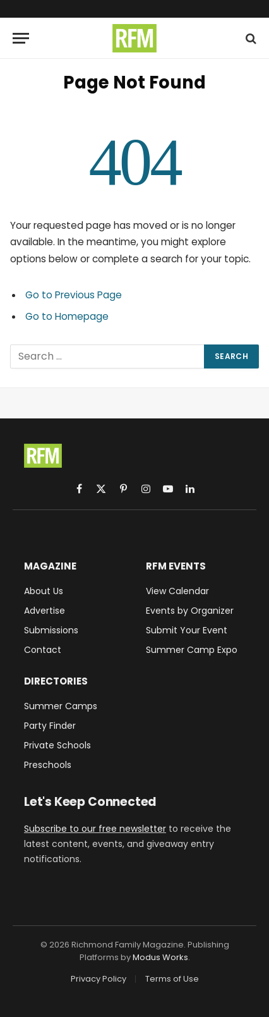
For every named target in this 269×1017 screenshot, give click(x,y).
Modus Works (160, 957)
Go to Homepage (67, 316)
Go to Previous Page (73, 294)
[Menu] (21, 38)
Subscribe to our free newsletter (95, 828)
